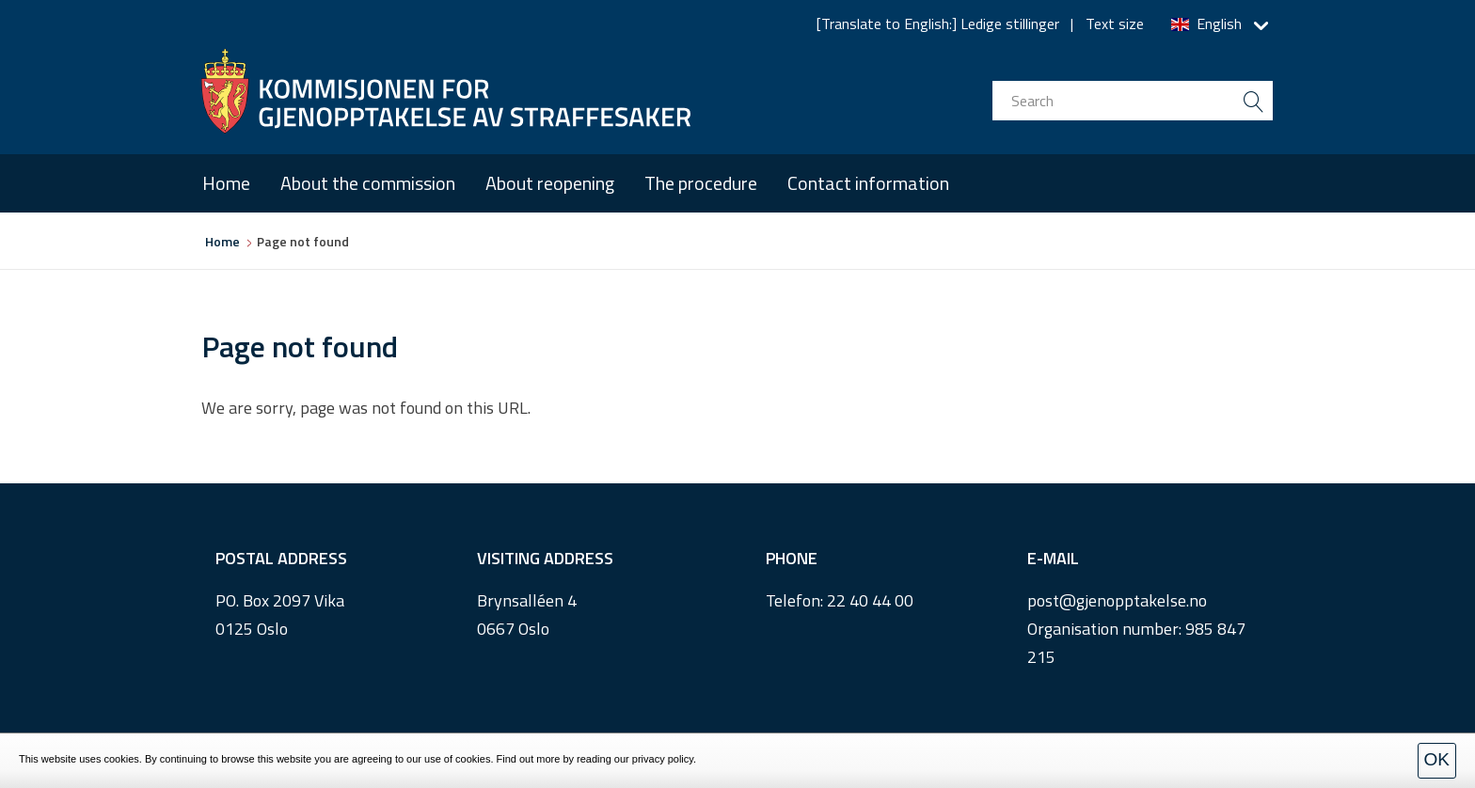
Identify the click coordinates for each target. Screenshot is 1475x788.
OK (1437, 759)
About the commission (367, 182)
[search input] (1132, 100)
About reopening (549, 182)
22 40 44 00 (870, 600)
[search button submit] (1253, 100)
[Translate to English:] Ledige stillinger (938, 23)
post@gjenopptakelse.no (1117, 600)
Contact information (868, 182)
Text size (1115, 23)
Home (226, 182)
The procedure (700, 182)
